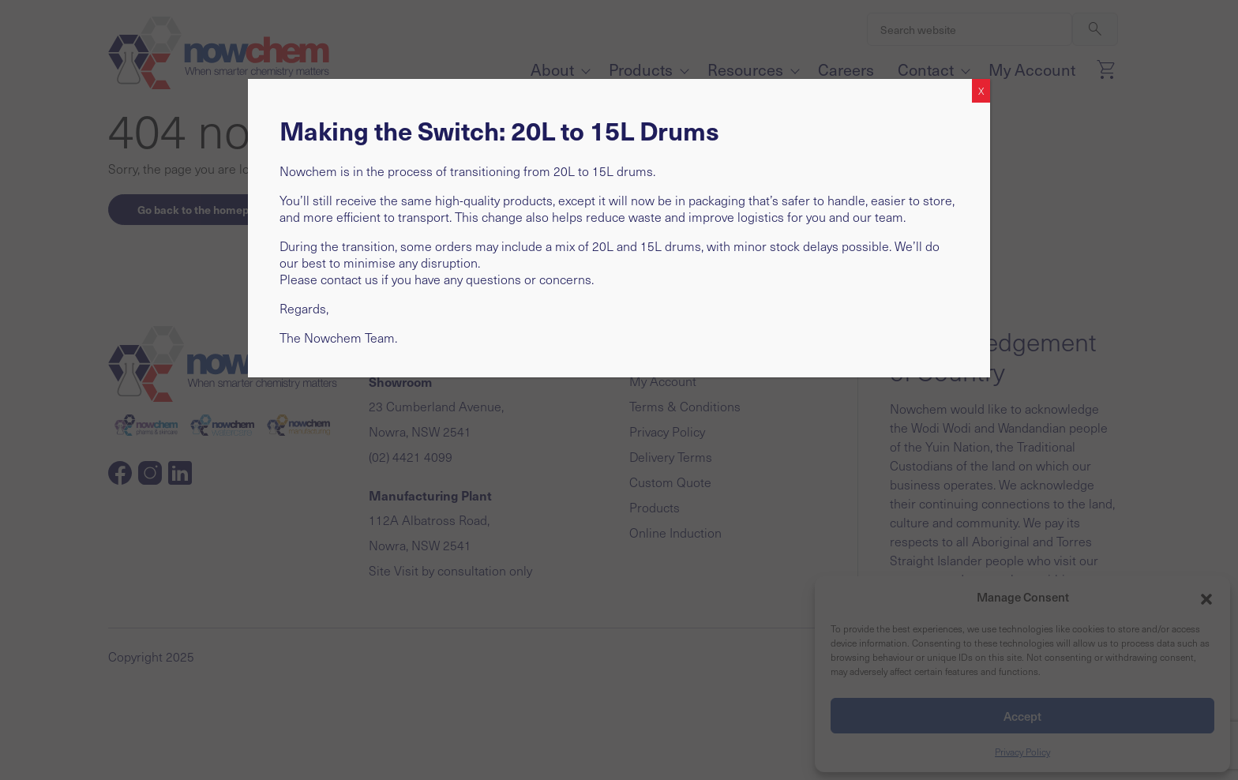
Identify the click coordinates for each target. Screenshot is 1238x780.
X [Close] (981, 90)
